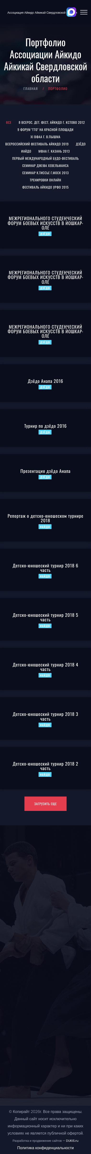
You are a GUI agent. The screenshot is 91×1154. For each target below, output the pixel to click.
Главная (30, 88)
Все (8, 122)
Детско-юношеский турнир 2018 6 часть (45, 567)
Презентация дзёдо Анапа (45, 470)
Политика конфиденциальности (45, 1148)
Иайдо (26, 151)
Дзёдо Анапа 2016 (45, 380)
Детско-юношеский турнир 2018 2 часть (45, 766)
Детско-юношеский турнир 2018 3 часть (45, 716)
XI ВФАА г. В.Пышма (46, 136)
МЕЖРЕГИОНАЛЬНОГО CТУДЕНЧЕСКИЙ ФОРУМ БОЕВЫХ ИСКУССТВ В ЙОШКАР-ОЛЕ (45, 223)
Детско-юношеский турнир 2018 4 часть (45, 666)
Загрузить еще (45, 803)
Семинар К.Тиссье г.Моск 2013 (45, 172)
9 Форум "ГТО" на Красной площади (45, 129)
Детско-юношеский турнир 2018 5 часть (45, 617)
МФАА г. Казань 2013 (54, 151)
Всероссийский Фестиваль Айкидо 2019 (36, 143)
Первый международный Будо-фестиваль (45, 158)
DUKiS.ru (72, 1141)
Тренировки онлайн (45, 179)
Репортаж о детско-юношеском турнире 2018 (45, 518)
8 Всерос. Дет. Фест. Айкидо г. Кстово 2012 (52, 122)
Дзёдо (81, 143)
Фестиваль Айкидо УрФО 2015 (45, 187)
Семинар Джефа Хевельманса (45, 165)
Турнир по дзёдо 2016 (45, 425)
